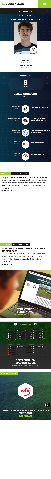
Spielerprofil (25, 11)
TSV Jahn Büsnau (25, 16)
